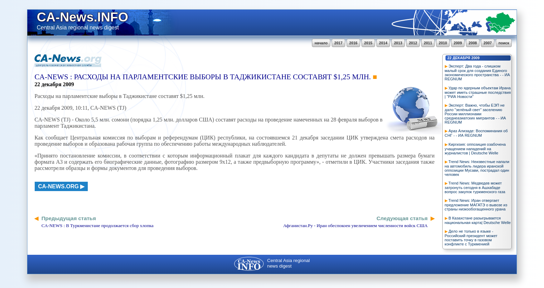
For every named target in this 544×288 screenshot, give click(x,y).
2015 (368, 43)
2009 (458, 43)
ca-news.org (58, 186)
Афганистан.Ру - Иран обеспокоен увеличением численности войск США (355, 225)
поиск (504, 43)
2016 (353, 43)
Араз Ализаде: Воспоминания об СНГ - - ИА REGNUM (476, 133)
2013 (398, 43)
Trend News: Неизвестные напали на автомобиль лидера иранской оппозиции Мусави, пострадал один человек (477, 168)
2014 (383, 43)
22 (450, 58)
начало (321, 43)
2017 (338, 43)
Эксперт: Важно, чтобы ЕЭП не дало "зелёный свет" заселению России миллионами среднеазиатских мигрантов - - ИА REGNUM (475, 113)
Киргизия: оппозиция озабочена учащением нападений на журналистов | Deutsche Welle (475, 148)
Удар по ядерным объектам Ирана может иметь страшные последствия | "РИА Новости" (478, 92)
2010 (443, 43)
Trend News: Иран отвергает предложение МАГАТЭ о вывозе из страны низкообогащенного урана (476, 204)
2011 (428, 43)
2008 (473, 43)
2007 (488, 43)
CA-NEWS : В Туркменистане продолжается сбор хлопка (97, 225)
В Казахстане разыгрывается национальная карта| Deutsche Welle (478, 220)
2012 (413, 43)
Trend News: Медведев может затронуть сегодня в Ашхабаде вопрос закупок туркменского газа (475, 187)
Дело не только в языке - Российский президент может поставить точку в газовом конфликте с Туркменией (471, 237)
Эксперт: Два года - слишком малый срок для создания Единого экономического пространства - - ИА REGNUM (477, 72)
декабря (461, 58)
